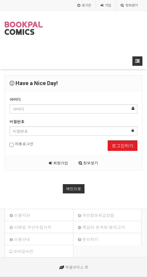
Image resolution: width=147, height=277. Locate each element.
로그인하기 (122, 145)
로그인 (84, 5)
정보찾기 (129, 5)
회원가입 (58, 162)
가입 (106, 5)
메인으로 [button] (73, 189)
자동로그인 (21, 144)
